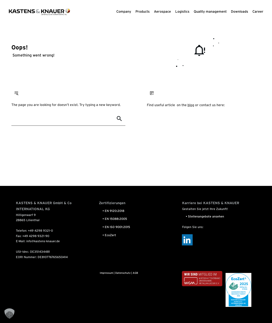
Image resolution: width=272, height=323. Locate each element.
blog (190, 105)
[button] (9, 313)
